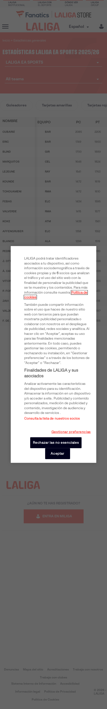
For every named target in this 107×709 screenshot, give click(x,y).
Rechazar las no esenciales (56, 442)
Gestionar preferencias (71, 432)
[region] (53, 354)
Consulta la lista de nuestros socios (52, 418)
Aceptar (57, 453)
